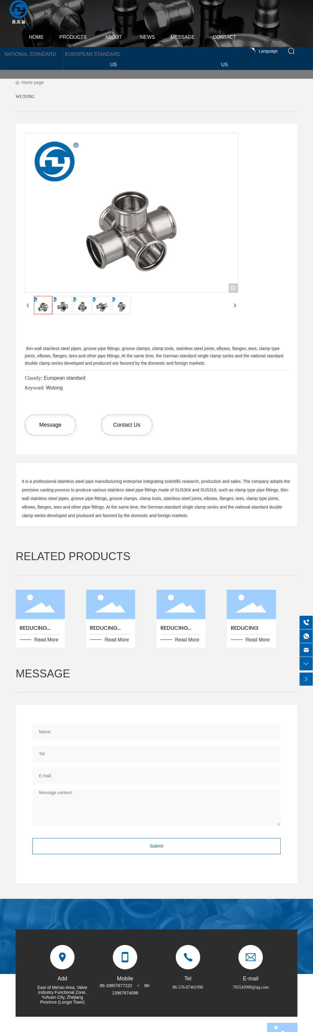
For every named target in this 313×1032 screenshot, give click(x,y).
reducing (244, 628)
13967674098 (125, 992)
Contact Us (126, 425)
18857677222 (119, 985)
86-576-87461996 (188, 987)
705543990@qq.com (251, 987)
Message (50, 425)
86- (103, 985)
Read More (46, 639)
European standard (64, 378)
